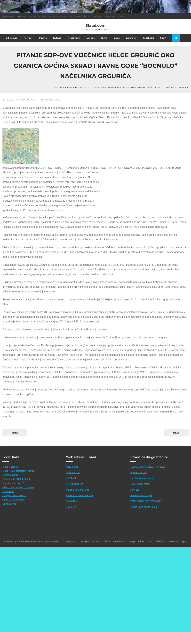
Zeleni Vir (96, 16)
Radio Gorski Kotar (139, 484)
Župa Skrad (8, 491)
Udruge (68, 16)
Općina (32, 16)
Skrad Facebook (10, 466)
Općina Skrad (9, 504)
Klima (77, 16)
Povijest (21, 16)
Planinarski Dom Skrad (77, 489)
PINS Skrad (72, 466)
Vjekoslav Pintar (27, 100)
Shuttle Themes (25, 541)
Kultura (42, 16)
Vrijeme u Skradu (138, 472)
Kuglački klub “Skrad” (13, 483)
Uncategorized (53, 100)
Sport (120, 16)
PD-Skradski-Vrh (74, 484)
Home (55, 87)
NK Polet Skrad (10, 475)
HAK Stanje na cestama (142, 478)
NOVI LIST (135, 489)
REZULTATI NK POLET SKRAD (147, 501)
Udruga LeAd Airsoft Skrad (144, 507)
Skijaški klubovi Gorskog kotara (18, 487)
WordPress (52, 541)
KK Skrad (71, 478)
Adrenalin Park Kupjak (141, 495)
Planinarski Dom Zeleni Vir (79, 495)
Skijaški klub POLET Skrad (16, 479)
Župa (86, 16)
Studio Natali (72, 501)
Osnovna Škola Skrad (13, 499)
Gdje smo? (9, 16)
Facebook (109, 16)
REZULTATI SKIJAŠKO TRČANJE (147, 466)
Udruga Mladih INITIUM (14, 495)
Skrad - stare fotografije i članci (18, 471)
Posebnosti (55, 16)
